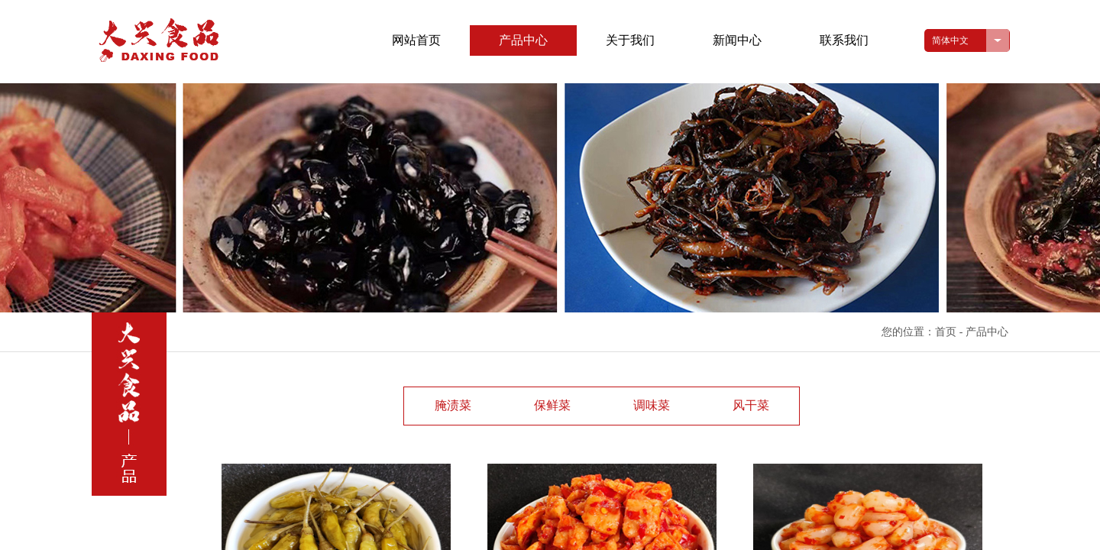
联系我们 (844, 40)
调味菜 (651, 405)
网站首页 (416, 40)
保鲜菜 (552, 405)
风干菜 (751, 405)
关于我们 (630, 40)
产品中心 (523, 40)
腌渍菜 (453, 405)
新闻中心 (737, 40)
